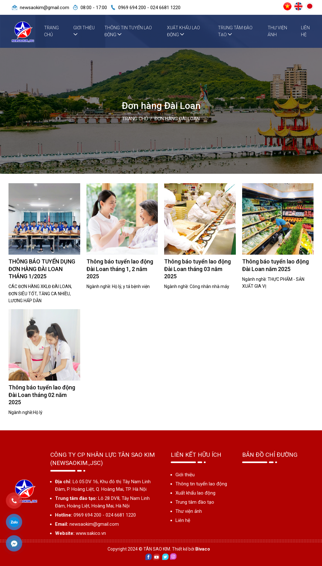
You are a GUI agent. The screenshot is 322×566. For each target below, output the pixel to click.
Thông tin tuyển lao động (128, 31)
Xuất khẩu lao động (183, 31)
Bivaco (202, 549)
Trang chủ (51, 31)
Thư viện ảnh (277, 31)
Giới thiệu (84, 30)
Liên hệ (305, 31)
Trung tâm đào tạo (235, 31)
